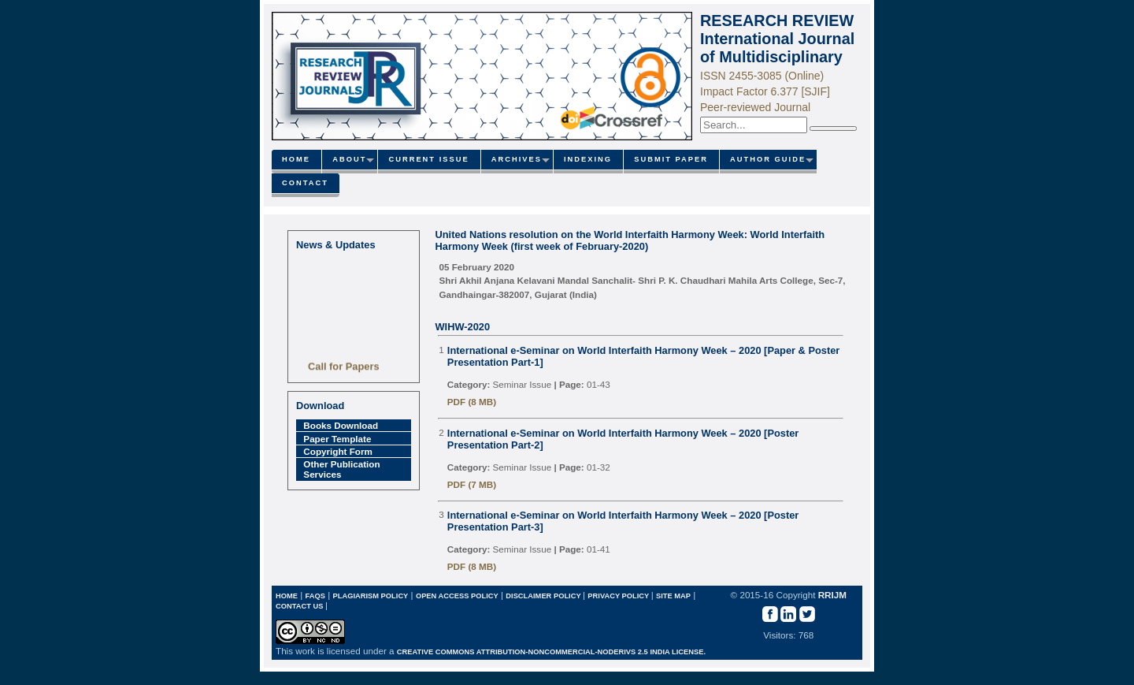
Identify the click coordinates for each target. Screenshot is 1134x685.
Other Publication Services (341, 469)
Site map (673, 596)
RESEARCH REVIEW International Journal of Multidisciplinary (777, 38)
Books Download (340, 425)
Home (296, 159)
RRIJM (832, 595)
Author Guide (768, 159)
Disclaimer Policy (544, 596)
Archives (516, 159)
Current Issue (428, 159)
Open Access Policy (457, 596)
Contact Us (300, 606)
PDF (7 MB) (471, 484)
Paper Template (337, 439)
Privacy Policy (618, 596)
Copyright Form (337, 451)
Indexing (588, 159)
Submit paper (671, 159)
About (349, 159)
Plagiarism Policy (370, 596)
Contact (305, 183)
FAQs (315, 596)
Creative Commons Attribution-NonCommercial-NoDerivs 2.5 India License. (551, 652)
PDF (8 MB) (471, 401)
